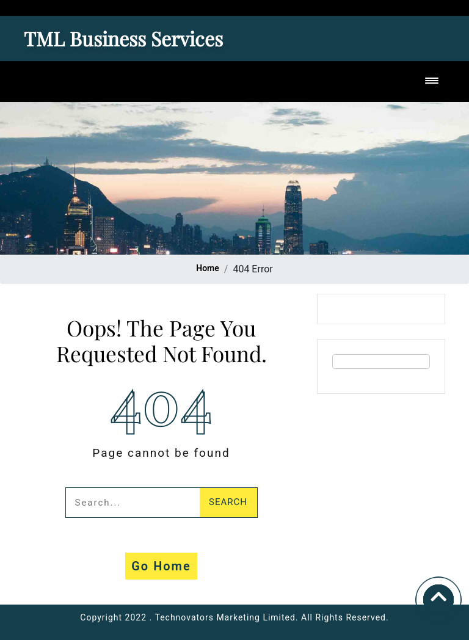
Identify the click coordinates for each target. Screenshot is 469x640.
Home (207, 268)
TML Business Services (123, 38)
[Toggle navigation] (431, 81)
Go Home (161, 566)
